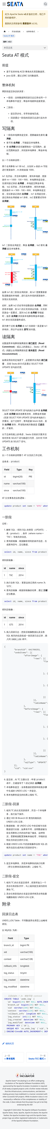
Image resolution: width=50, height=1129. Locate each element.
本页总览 (8, 47)
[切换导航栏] (4, 4)
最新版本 (27, 23)
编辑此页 (8, 1043)
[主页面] (4, 31)
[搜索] (45, 4)
